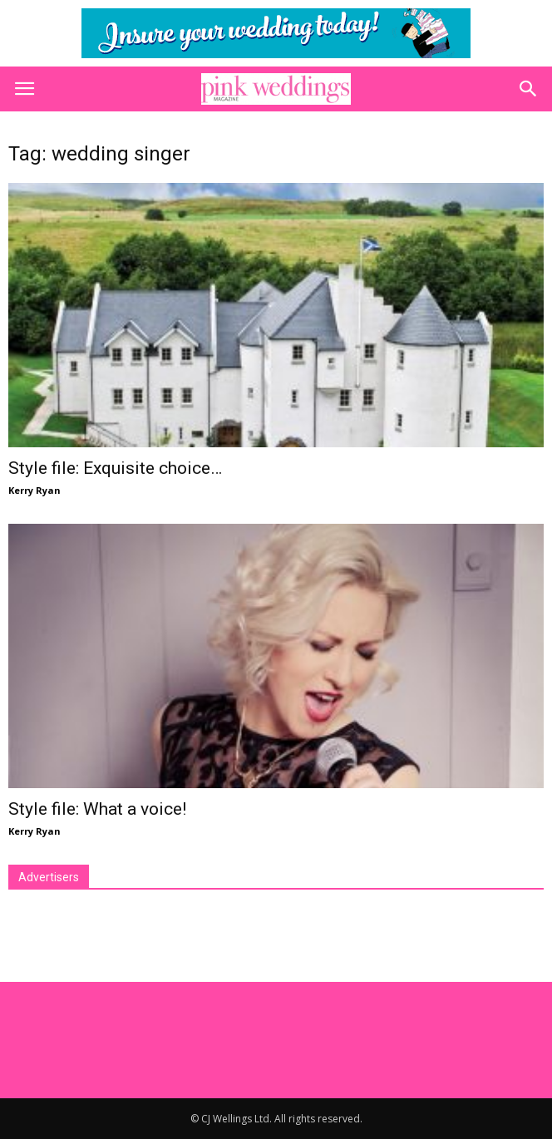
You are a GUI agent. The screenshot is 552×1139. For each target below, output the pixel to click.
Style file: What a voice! (97, 809)
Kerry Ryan (34, 490)
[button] (528, 89)
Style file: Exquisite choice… (115, 468)
